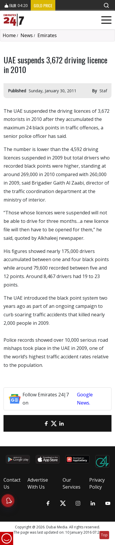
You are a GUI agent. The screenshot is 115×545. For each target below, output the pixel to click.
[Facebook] (46, 423)
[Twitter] (54, 423)
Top (104, 534)
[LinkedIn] (61, 423)
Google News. (85, 398)
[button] (106, 5)
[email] (38, 423)
